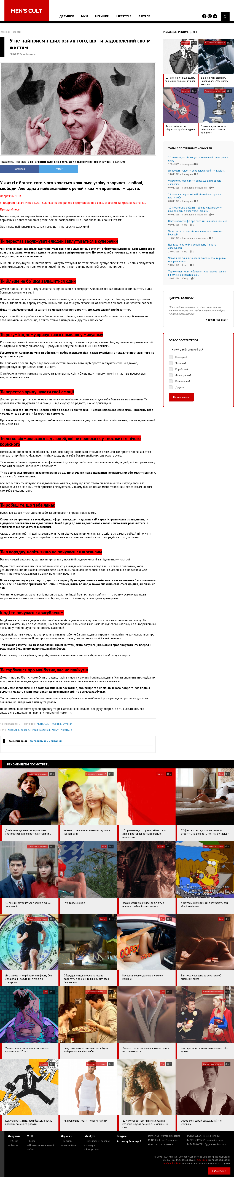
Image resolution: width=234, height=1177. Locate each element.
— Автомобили (68, 1145)
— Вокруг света (91, 1149)
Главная (4, 31)
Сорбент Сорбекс (172, 1163)
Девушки (67, 16)
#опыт (55, 729)
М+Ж (84, 16)
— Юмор (31, 1140)
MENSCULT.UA (203, 1135)
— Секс (30, 1149)
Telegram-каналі (13, 203)
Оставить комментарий (46, 741)
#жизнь (64, 729)
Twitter (58, 168)
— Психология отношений (40, 1145)
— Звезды (13, 1145)
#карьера (13, 729)
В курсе (144, 16)
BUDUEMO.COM (206, 1144)
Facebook (19, 168)
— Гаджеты (66, 1140)
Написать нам (219, 1170)
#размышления (41, 729)
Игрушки (102, 16)
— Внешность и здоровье (97, 1140)
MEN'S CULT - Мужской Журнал (54, 723)
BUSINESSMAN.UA (205, 1140)
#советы (26, 729)
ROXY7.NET (164, 1135)
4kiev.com (160, 1144)
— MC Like (13, 1140)
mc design (202, 1159)
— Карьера (89, 1145)
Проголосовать (181, 397)
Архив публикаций (129, 1141)
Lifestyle (123, 16)
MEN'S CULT (163, 1140)
